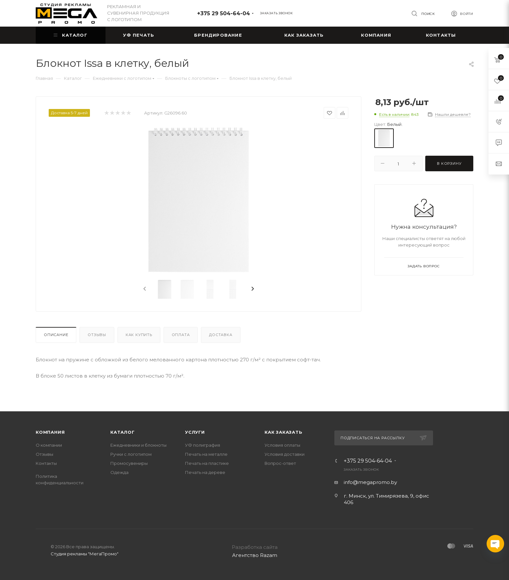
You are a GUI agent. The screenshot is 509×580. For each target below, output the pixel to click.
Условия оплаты (282, 445)
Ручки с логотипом (131, 454)
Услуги (195, 432)
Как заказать (284, 432)
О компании (49, 445)
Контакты (46, 463)
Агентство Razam (254, 555)
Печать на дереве (205, 472)
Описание (56, 334)
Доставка (220, 334)
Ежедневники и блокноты (138, 445)
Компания (50, 432)
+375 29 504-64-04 (223, 13)
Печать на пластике (207, 463)
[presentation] (144, 289)
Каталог (122, 432)
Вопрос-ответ (280, 463)
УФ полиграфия (202, 445)
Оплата (181, 334)
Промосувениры (129, 463)
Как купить (139, 334)
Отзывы (97, 334)
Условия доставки (284, 454)
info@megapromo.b (369, 482)
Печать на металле (206, 454)
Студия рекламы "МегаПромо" (84, 553)
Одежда (119, 472)
